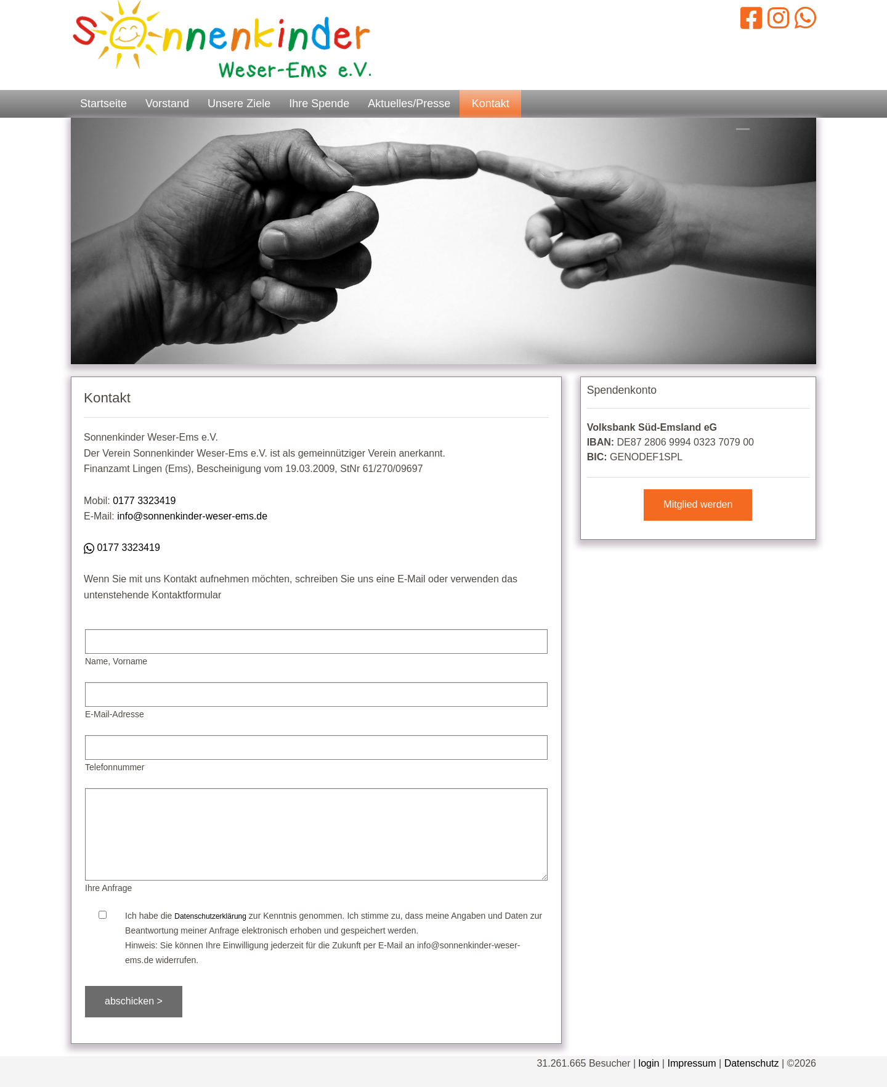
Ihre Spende (319, 103)
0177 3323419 (144, 500)
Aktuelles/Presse (409, 103)
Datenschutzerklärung (210, 916)
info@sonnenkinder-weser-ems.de (192, 516)
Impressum (691, 1063)
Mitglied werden (697, 504)
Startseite (103, 103)
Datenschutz (751, 1063)
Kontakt (490, 103)
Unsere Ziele (239, 103)
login (649, 1063)
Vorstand (167, 103)
